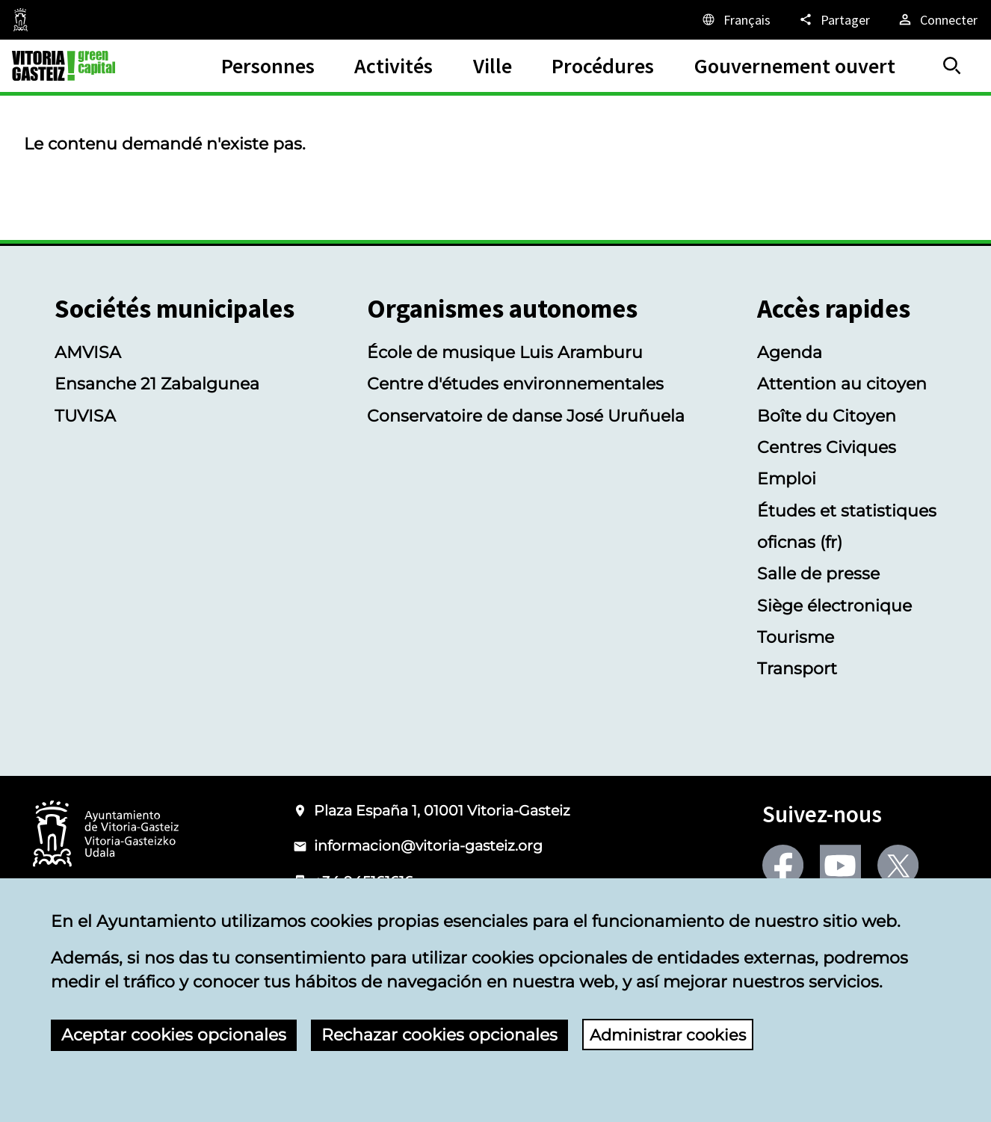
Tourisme (795, 637)
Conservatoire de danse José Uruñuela (526, 415)
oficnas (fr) (799, 542)
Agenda (789, 352)
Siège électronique (834, 605)
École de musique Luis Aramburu (505, 352)
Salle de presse (818, 573)
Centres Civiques (826, 447)
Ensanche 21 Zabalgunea (157, 383)
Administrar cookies (672, 1034)
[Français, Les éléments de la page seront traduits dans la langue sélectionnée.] (735, 19)
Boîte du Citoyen (826, 415)
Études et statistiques (846, 510)
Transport (797, 668)
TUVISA (85, 415)
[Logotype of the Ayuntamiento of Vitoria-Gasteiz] (106, 835)
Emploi (786, 478)
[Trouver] (952, 66)
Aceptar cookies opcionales (173, 1034)
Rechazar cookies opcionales (439, 1034)
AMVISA (88, 352)
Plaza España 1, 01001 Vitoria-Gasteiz (442, 810)
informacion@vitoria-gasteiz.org (428, 845)
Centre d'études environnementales (515, 383)
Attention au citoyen (842, 383)
